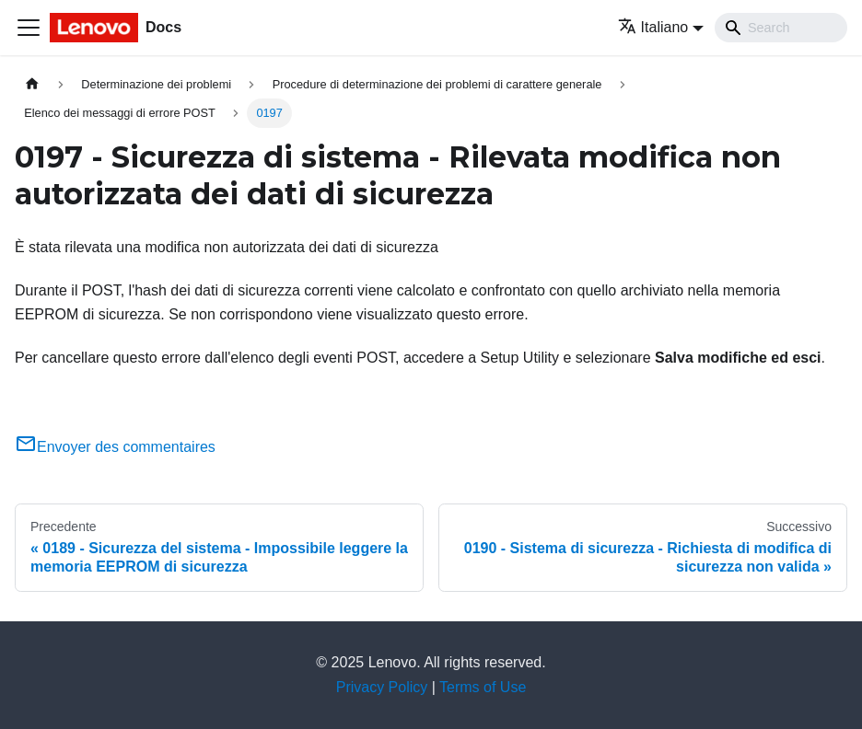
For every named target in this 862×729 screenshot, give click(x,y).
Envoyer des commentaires (115, 447)
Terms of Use (482, 687)
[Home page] (32, 84)
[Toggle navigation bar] (28, 27)
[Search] (781, 27)
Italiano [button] (653, 27)
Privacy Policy (382, 687)
